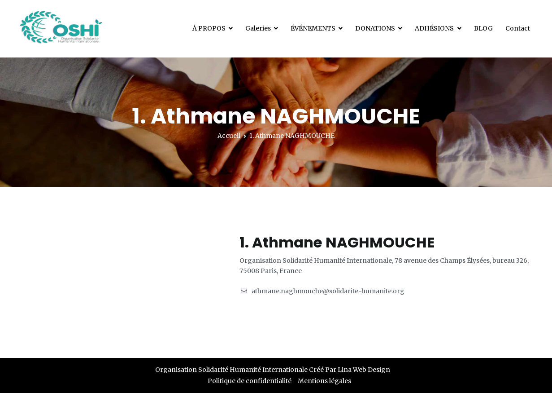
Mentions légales (324, 381)
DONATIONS (375, 28)
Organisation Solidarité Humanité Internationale (231, 370)
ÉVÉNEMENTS (313, 28)
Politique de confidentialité (249, 381)
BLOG (483, 28)
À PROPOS (209, 28)
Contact (517, 28)
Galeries (258, 28)
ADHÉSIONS (434, 28)
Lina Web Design (364, 370)
